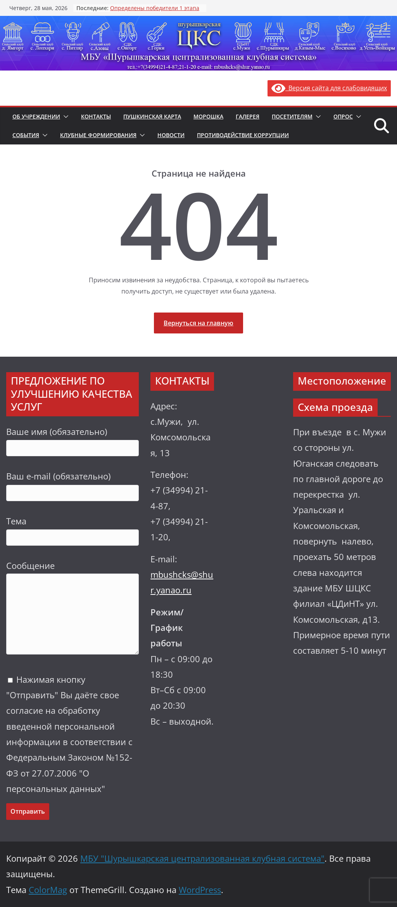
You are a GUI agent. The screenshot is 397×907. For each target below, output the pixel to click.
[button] (64, 116)
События (25, 135)
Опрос (343, 116)
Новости (171, 135)
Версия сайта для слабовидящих (329, 88)
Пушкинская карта (152, 116)
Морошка (208, 116)
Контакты (96, 116)
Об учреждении (36, 116)
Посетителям (292, 116)
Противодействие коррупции (243, 135)
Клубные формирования (98, 135)
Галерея (247, 116)
